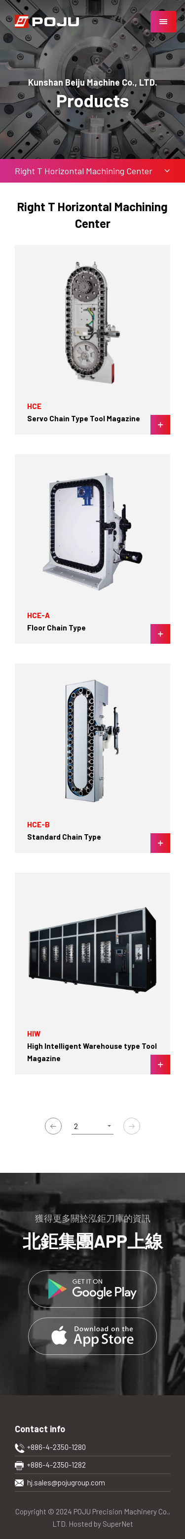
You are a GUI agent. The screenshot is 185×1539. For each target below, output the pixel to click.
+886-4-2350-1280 (56, 1447)
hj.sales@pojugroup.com (66, 1482)
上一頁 (53, 1126)
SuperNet (118, 1523)
